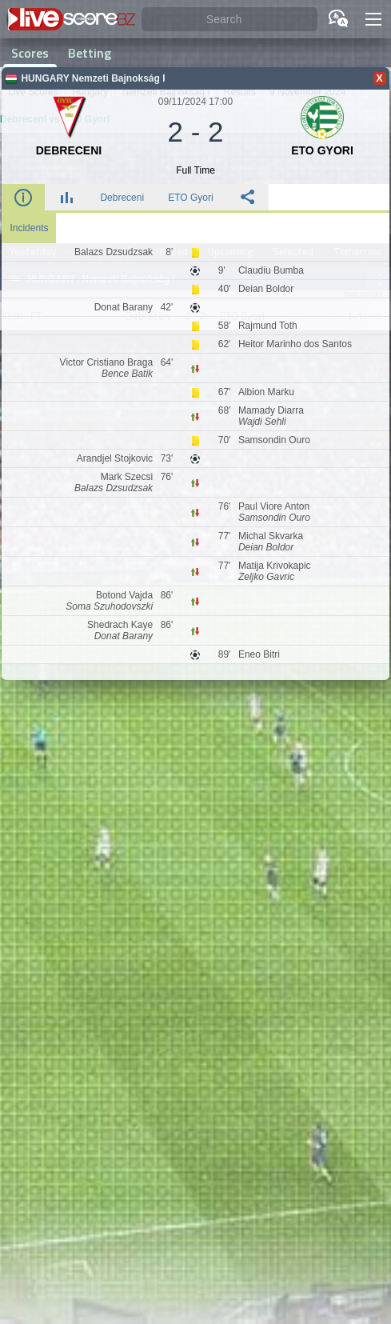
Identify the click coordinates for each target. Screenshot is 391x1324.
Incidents (29, 228)
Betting (89, 52)
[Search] (229, 19)
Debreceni (122, 197)
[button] (373, 19)
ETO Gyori (190, 197)
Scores (30, 52)
